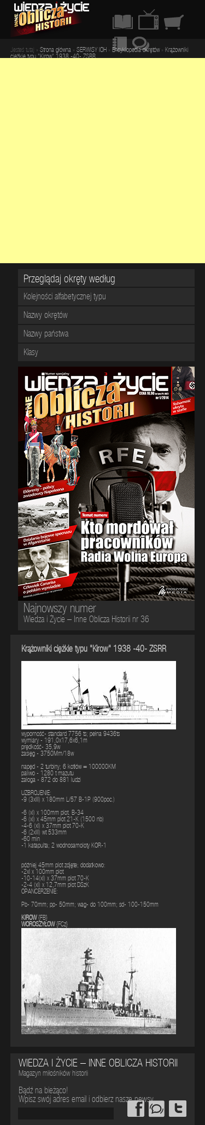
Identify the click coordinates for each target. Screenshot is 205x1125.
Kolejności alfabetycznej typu (65, 297)
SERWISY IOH (92, 50)
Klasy (31, 353)
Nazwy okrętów (46, 316)
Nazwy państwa (46, 334)
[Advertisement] (102, 160)
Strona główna (55, 50)
